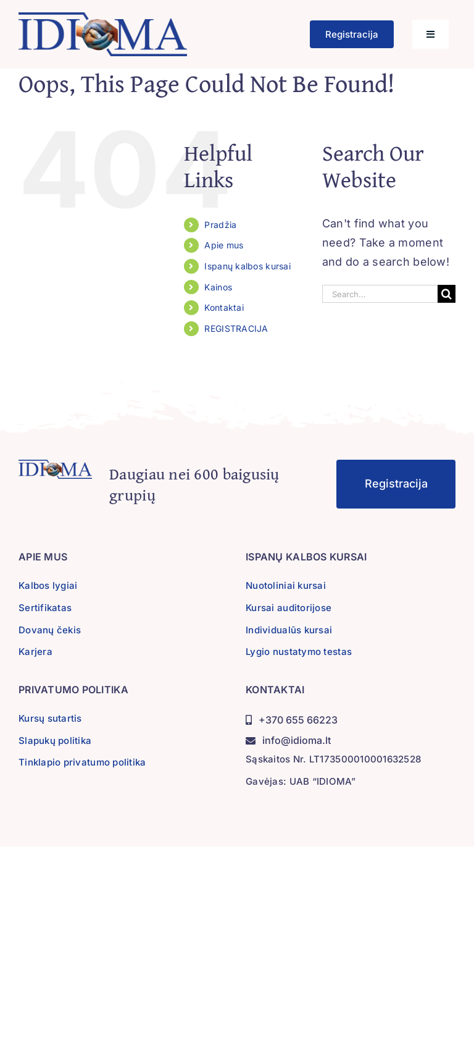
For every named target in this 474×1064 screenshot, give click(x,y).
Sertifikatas (45, 608)
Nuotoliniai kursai (286, 585)
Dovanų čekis (50, 630)
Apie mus (223, 245)
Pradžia (220, 224)
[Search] (446, 294)
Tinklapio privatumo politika (82, 762)
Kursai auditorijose (288, 608)
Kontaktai (223, 307)
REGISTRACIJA (236, 328)
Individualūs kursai (289, 630)
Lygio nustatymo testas (299, 651)
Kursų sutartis (50, 718)
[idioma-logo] (103, 17)
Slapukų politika (55, 740)
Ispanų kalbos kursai (247, 266)
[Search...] (380, 294)
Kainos (218, 287)
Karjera (35, 651)
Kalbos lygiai (48, 585)
